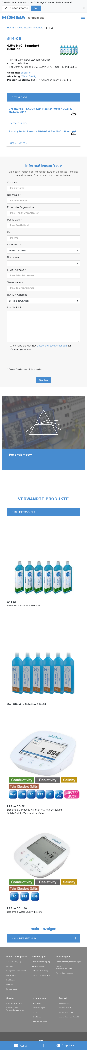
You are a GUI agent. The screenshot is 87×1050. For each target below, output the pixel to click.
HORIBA (11, 28)
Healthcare (25, 28)
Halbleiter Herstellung (40, 971)
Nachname (14, 195)
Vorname (12, 183)
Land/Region (15, 245)
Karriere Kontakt (65, 1003)
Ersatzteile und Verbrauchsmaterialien (15, 1009)
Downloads (19, 97)
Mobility (9, 966)
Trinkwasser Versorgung (41, 962)
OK (36, 8)
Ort (9, 232)
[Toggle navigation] (83, 17)
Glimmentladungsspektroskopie (68, 962)
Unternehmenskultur (41, 1021)
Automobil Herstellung (40, 966)
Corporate (68, 1045)
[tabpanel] (43, 433)
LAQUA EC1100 (17, 908)
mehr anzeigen (43, 929)
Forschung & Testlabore (41, 975)
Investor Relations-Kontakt (69, 1017)
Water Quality (29, 76)
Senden (43, 380)
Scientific (26, 73)
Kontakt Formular (65, 1008)
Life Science (10, 975)
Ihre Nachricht (15, 308)
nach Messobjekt (23, 512)
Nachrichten (37, 1003)
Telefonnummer (15, 283)
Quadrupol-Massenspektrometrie (64, 968)
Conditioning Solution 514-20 (26, 704)
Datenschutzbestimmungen (52, 346)
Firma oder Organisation (21, 207)
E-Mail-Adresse (16, 270)
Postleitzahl (14, 220)
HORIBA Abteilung (17, 295)
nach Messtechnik (24, 938)
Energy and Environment (16, 971)
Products (38, 28)
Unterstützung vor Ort (14, 1003)
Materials (9, 984)
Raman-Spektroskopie (64, 973)
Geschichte (37, 1017)
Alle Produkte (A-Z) (13, 962)
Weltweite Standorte (66, 1012)
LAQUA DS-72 (16, 806)
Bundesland (13, 257)
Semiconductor (12, 989)
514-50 (11, 602)
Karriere (36, 1012)
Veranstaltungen (39, 1008)
